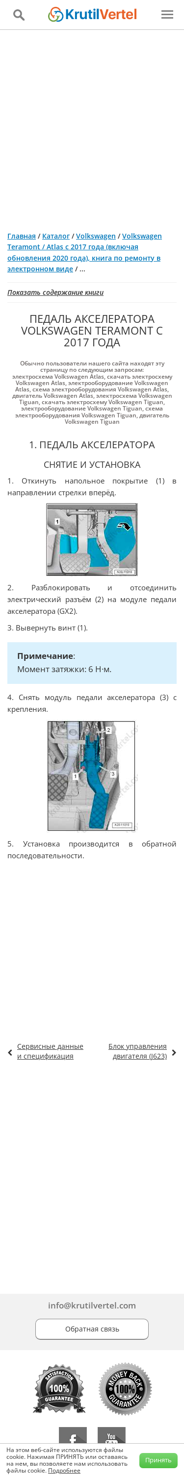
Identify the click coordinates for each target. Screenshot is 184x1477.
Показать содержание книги (55, 292)
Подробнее (64, 1470)
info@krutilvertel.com (92, 1305)
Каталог (56, 236)
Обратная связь (92, 1328)
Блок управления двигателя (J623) (137, 1051)
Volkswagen (96, 236)
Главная (21, 236)
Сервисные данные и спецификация (50, 1051)
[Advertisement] (92, 126)
